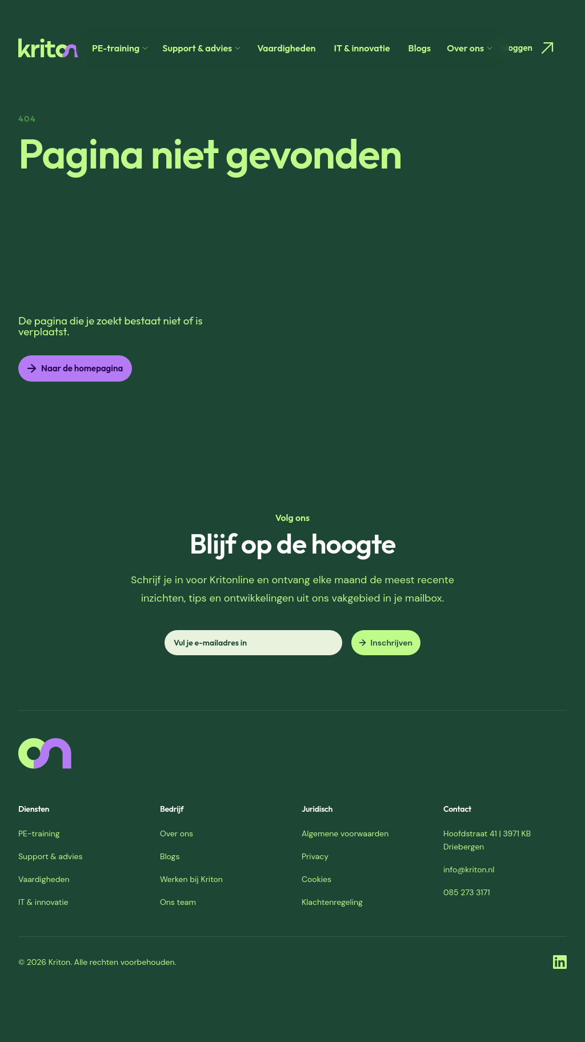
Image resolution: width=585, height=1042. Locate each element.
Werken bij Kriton (191, 879)
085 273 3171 (466, 892)
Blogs (419, 48)
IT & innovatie (362, 48)
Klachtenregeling (332, 902)
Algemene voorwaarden (345, 833)
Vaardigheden (286, 48)
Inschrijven (385, 643)
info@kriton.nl (468, 869)
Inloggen (528, 48)
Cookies (316, 879)
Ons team (178, 902)
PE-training (39, 833)
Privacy (315, 856)
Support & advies (50, 856)
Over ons (176, 833)
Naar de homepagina (75, 368)
